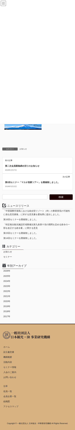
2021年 (6, 296)
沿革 (5, 386)
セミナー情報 (9, 367)
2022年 (6, 291)
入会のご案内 (9, 372)
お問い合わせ (9, 377)
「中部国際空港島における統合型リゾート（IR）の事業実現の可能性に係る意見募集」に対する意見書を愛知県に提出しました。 (36, 213)
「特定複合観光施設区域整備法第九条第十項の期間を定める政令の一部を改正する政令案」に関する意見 (36, 226)
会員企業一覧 (9, 396)
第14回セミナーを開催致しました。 (20, 238)
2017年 (6, 316)
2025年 (6, 276)
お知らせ (23, 149)
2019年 (6, 306)
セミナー (7, 257)
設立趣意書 (8, 352)
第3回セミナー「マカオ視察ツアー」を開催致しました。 (32, 182)
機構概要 (7, 357)
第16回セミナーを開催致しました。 (20, 219)
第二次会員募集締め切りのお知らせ (22, 166)
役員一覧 (7, 391)
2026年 (6, 271)
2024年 (6, 281)
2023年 (6, 286)
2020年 (6, 301)
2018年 (6, 311)
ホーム (6, 347)
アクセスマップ (10, 406)
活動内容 (7, 362)
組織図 (6, 401)
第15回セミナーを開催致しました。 (20, 233)
